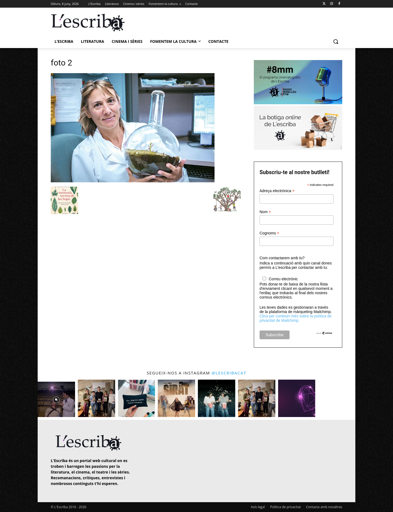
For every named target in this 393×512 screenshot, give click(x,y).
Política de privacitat (285, 507)
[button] (335, 41)
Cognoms (269, 233)
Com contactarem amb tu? (282, 258)
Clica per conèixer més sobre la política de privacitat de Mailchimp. (296, 318)
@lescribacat (229, 373)
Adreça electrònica (277, 191)
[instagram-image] (56, 398)
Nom (265, 212)
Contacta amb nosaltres (324, 507)
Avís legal (258, 507)
